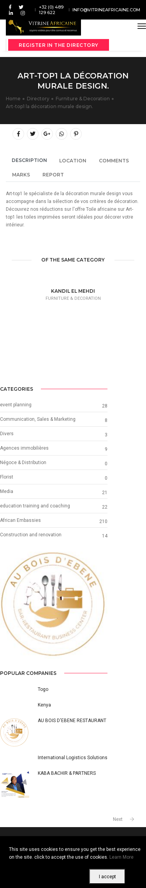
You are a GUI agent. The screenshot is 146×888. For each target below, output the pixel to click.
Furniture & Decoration (83, 98)
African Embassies (20, 520)
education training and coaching (35, 506)
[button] (8, 605)
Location (72, 161)
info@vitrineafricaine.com (106, 9)
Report (53, 175)
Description (29, 160)
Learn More (121, 857)
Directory (38, 98)
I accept (107, 876)
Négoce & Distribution (23, 462)
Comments (114, 161)
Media (6, 491)
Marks (21, 175)
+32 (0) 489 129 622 (51, 9)
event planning (16, 405)
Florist (6, 477)
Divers (7, 433)
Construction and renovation (31, 534)
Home (13, 98)
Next (118, 819)
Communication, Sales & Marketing (38, 419)
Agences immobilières (24, 448)
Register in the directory (59, 45)
